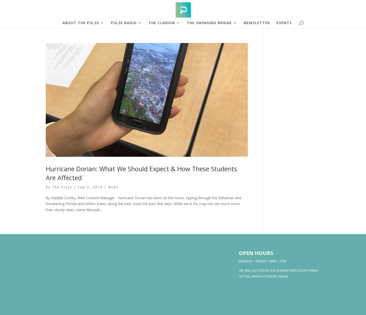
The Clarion (161, 23)
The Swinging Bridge (209, 23)
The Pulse (62, 187)
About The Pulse (81, 23)
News (113, 187)
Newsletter (256, 23)
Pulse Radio (124, 23)
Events (284, 23)
